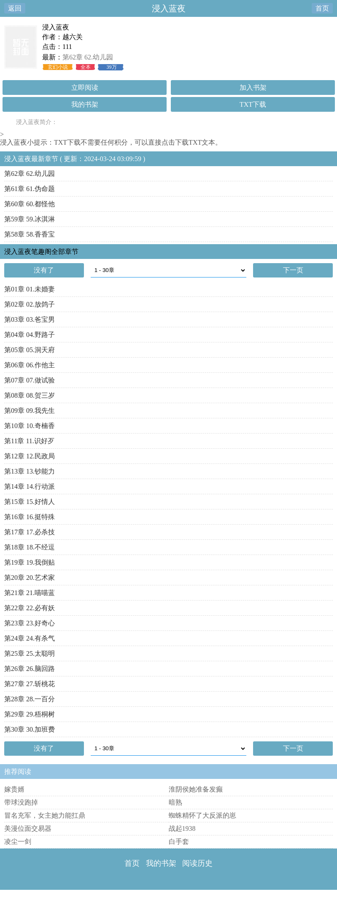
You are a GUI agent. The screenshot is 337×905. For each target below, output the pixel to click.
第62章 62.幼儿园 (87, 57)
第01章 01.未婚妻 (29, 289)
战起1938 (182, 828)
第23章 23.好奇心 (29, 623)
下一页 (293, 270)
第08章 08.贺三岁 (29, 395)
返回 (15, 8)
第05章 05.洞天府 (29, 349)
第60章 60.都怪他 (29, 203)
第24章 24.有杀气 (29, 638)
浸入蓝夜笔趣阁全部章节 (41, 251)
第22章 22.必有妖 (29, 607)
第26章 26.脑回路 (29, 668)
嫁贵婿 (14, 789)
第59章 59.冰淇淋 (29, 219)
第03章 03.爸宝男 (29, 319)
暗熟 (175, 802)
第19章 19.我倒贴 (29, 562)
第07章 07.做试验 (29, 380)
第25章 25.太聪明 (29, 653)
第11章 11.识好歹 (29, 440)
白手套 (179, 841)
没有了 (44, 270)
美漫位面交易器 (27, 828)
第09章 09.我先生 (29, 410)
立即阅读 (84, 87)
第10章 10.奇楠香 (29, 425)
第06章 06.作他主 (29, 365)
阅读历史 (197, 863)
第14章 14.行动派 (29, 486)
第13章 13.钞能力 (29, 471)
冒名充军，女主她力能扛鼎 (44, 815)
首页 (322, 8)
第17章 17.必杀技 (29, 532)
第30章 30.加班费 (29, 729)
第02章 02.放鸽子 (29, 304)
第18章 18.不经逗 (29, 547)
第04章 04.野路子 (29, 334)
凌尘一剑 (17, 841)
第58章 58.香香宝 (29, 234)
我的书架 (84, 104)
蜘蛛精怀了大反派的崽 (202, 815)
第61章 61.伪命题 (29, 188)
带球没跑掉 (21, 802)
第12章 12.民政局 (29, 456)
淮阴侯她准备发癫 (196, 789)
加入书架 (253, 87)
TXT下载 (253, 104)
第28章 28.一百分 (29, 699)
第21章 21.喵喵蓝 (29, 592)
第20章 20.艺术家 (29, 577)
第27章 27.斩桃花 (29, 683)
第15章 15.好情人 (29, 501)
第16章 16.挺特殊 (29, 516)
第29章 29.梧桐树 (29, 714)
